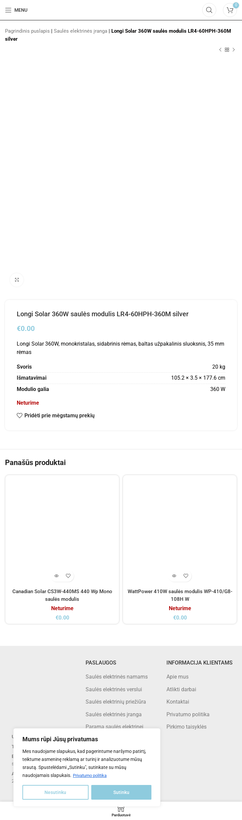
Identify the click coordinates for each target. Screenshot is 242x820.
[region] (86, 768)
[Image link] (40, 694)
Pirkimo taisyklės (186, 727)
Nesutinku (55, 792)
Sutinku (121, 792)
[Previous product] (220, 50)
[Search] (209, 10)
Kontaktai (177, 702)
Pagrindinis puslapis (27, 31)
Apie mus (177, 677)
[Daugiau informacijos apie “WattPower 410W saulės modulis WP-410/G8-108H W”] (174, 576)
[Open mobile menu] (16, 10)
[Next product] (233, 50)
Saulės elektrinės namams (117, 677)
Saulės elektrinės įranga (80, 31)
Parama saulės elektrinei (114, 727)
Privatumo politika (92, 775)
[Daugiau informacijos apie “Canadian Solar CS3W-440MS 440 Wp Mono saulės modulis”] (56, 576)
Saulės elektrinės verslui (114, 689)
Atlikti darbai (181, 689)
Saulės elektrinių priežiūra (116, 702)
